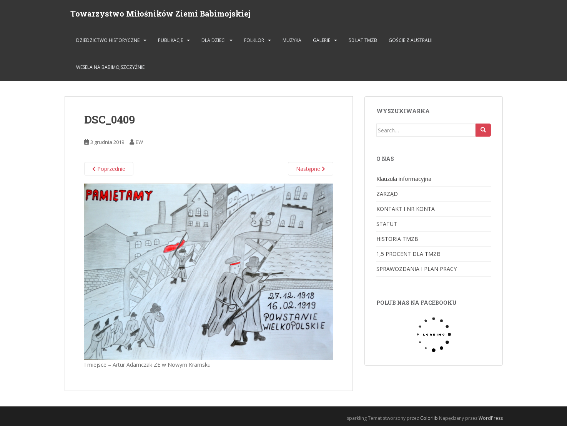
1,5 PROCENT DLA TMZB (408, 253)
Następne (310, 168)
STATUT (386, 223)
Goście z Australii (410, 40)
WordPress (491, 418)
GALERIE (321, 40)
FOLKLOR (254, 40)
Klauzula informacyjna (403, 178)
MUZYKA (292, 40)
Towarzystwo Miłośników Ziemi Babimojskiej (160, 13)
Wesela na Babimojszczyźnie (110, 67)
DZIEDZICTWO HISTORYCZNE (108, 40)
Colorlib (429, 418)
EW (139, 142)
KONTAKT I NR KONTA (405, 208)
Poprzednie (108, 168)
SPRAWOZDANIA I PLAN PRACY (416, 268)
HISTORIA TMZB (397, 238)
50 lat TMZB (363, 40)
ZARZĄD (387, 193)
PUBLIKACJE (170, 40)
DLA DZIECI (213, 40)
